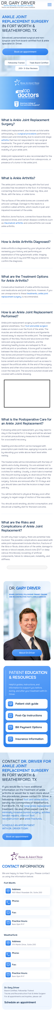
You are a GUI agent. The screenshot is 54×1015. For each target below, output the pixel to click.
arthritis (5, 140)
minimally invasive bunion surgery (21, 812)
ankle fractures (33, 818)
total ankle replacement (37, 805)
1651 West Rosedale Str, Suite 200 (27, 892)
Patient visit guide (26, 703)
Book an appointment (25, 51)
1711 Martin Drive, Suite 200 (24, 944)
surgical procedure (27, 133)
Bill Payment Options (28, 727)
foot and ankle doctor (36, 799)
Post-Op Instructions (28, 715)
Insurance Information (29, 739)
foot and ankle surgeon (36, 326)
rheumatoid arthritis (13, 223)
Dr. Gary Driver (11, 987)
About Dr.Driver (27, 652)
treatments (32, 293)
